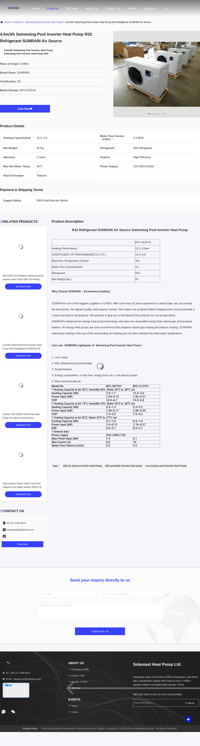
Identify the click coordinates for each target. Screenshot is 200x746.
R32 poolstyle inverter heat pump (123, 465)
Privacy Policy (30, 728)
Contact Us (112, 8)
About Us (92, 8)
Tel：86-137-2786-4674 (16, 673)
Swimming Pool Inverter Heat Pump (43, 22)
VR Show (72, 8)
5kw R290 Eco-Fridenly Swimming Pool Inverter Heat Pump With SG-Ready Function (22, 279)
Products (52, 8)
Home (35, 8)
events (132, 8)
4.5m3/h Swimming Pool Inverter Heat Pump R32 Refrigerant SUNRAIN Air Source (22, 349)
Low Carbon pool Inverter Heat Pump (166, 465)
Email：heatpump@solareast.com (21, 679)
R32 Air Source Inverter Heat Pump (82, 465)
